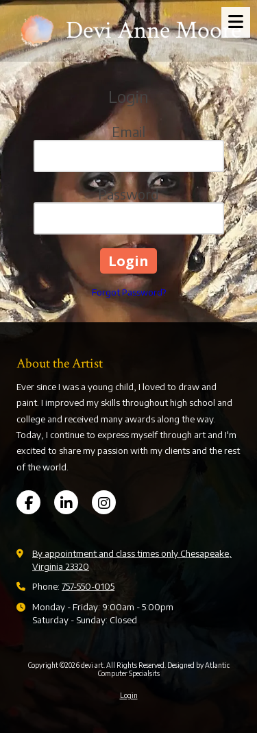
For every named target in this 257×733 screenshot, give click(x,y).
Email (128, 131)
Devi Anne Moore (153, 30)
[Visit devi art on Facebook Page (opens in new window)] (28, 502)
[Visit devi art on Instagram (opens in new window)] (104, 502)
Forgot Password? (129, 292)
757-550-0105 (88, 586)
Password (128, 193)
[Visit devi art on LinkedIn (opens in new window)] (66, 502)
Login (129, 695)
